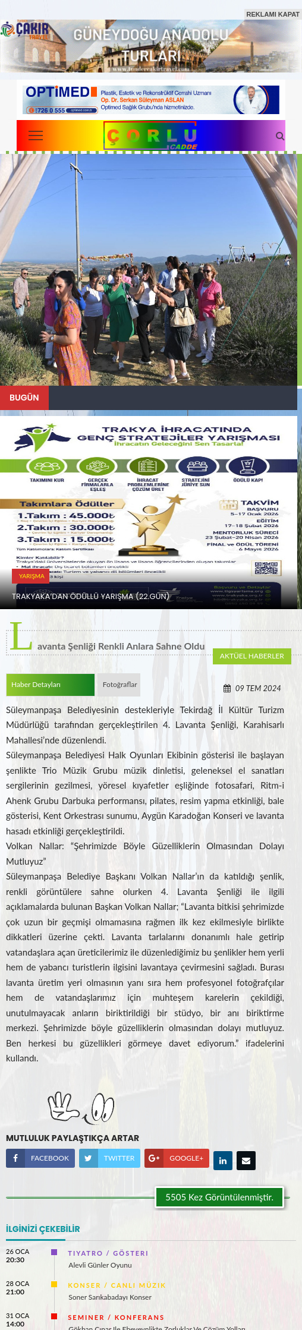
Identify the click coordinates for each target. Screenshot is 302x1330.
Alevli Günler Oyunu (99, 1261)
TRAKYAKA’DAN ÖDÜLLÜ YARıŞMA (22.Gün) (91, 596)
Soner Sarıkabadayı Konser (109, 1294)
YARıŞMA (32, 575)
